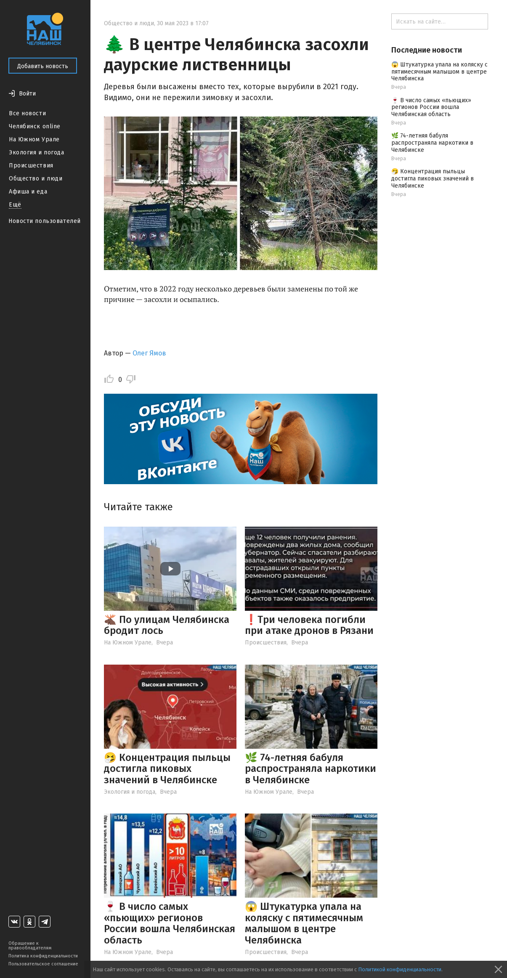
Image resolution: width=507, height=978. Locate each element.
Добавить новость (42, 66)
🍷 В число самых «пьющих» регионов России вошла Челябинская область (169, 923)
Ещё (15, 204)
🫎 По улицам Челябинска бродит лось (166, 625)
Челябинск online (35, 126)
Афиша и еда (28, 191)
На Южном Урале (34, 139)
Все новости (27, 113)
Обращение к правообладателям (29, 945)
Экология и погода (36, 152)
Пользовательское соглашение (43, 964)
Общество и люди (35, 178)
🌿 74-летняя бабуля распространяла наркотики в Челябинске (310, 769)
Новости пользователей (44, 221)
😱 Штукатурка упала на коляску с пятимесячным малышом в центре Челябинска (304, 923)
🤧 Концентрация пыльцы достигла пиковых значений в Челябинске (167, 769)
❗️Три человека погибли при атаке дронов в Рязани (309, 625)
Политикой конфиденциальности (399, 969)
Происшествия (31, 165)
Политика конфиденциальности (43, 956)
